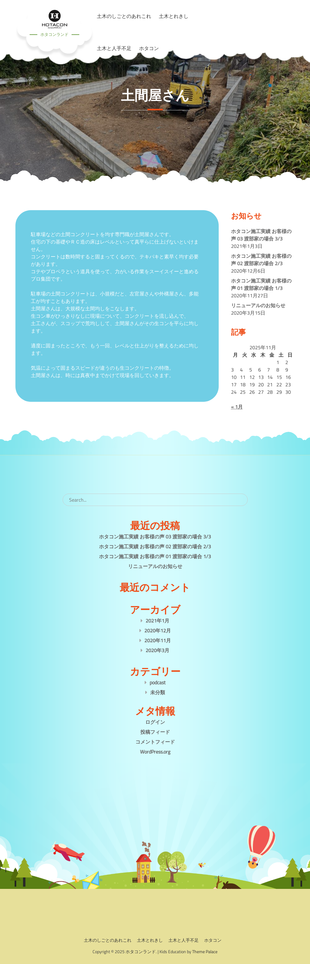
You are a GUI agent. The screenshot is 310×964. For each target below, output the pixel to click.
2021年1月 (157, 620)
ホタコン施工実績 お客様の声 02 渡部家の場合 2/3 (261, 259)
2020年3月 (157, 650)
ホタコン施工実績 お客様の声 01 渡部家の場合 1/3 (261, 284)
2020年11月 (157, 640)
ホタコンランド (54, 34)
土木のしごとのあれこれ (107, 940)
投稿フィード (155, 732)
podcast (158, 682)
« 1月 (237, 406)
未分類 (157, 692)
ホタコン (149, 48)
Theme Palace (204, 951)
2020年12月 (157, 630)
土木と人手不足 (114, 48)
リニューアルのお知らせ (258, 305)
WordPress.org (155, 751)
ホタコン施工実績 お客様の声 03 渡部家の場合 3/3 (261, 234)
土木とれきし (150, 940)
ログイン (155, 722)
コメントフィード (155, 741)
